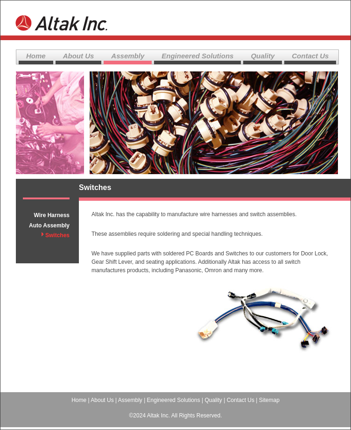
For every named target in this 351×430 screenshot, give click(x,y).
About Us (78, 56)
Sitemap (269, 400)
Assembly (127, 56)
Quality (262, 56)
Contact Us (310, 56)
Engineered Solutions (197, 56)
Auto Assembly (49, 225)
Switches (57, 235)
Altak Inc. (62, 19)
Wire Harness (52, 215)
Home (36, 56)
